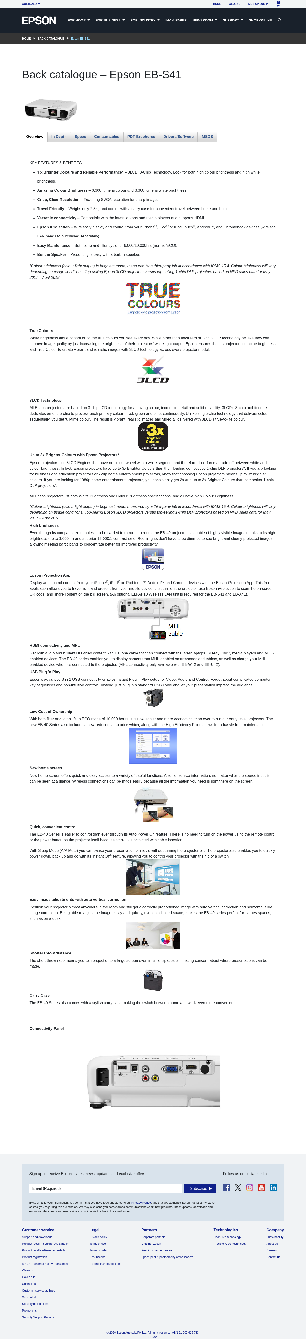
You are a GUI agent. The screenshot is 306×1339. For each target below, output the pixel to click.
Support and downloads (37, 1237)
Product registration (34, 1257)
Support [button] (231, 20)
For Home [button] (77, 20)
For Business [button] (109, 20)
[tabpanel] (153, 636)
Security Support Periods (38, 1317)
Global (234, 3)
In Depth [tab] (59, 137)
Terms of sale (97, 1250)
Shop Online (260, 20)
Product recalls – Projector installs (44, 1250)
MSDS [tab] (207, 137)
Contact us (29, 1284)
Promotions (29, 1310)
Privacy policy (98, 1237)
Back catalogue (51, 38)
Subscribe (198, 1188)
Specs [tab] (80, 137)
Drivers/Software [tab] (178, 137)
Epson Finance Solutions (105, 1263)
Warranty (28, 1270)
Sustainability (275, 1237)
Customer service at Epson (39, 1290)
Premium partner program (158, 1250)
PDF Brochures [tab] (141, 137)
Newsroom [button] (203, 20)
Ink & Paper (176, 20)
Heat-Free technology (227, 1237)
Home (217, 3)
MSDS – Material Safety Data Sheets (45, 1263)
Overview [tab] (34, 137)
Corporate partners (154, 1237)
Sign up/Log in (258, 3)
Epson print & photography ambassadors (167, 1257)
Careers (272, 1250)
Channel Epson (151, 1243)
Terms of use (97, 1243)
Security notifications (35, 1304)
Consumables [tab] (106, 137)
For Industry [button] (143, 20)
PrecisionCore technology (229, 1243)
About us (272, 1243)
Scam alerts (29, 1297)
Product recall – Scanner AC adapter (45, 1243)
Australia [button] (30, 3)
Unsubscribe (97, 1257)
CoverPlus (28, 1277)
